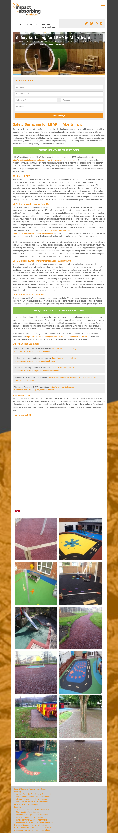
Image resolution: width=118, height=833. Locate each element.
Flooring (17, 792)
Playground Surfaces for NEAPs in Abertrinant (34, 822)
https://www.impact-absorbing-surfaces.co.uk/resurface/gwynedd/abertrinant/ (56, 337)
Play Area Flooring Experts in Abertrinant (32, 815)
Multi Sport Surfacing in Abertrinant (30, 812)
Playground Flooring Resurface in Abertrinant (32, 830)
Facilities (17, 807)
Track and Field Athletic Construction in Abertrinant (36, 810)
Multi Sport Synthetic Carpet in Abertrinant (33, 797)
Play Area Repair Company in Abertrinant (30, 825)
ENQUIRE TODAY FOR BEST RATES (59, 310)
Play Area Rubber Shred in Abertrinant (31, 799)
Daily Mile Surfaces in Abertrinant (29, 817)
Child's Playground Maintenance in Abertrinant (32, 828)
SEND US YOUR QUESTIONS (59, 150)
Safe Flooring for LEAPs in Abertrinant (31, 820)
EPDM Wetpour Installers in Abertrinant (31, 802)
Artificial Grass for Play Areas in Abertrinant (33, 794)
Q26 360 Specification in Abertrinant (28, 804)
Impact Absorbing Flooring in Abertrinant (30, 789)
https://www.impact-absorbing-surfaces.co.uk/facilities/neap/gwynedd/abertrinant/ (45, 160)
